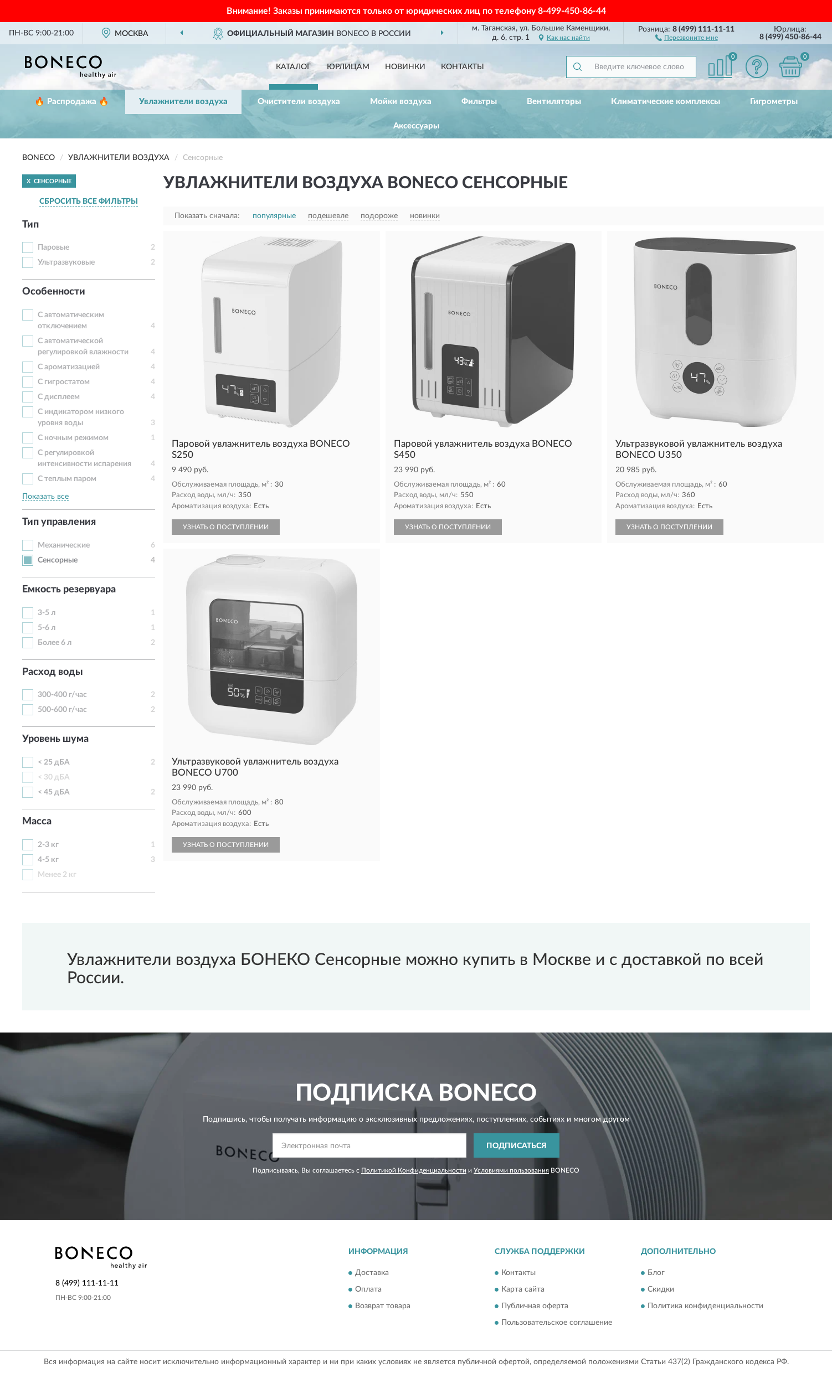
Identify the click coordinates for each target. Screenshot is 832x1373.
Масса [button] (37, 822)
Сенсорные (58, 560)
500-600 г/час (62, 710)
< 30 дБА (54, 777)
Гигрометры (774, 101)
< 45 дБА (54, 792)
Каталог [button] (293, 67)
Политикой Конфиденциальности (413, 1170)
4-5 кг (48, 860)
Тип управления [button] (59, 522)
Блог (656, 1273)
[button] (686, 37)
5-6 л (46, 628)
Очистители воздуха (299, 101)
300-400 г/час (62, 695)
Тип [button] (30, 225)
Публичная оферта (534, 1306)
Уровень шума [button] (55, 739)
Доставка (372, 1273)
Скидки (661, 1289)
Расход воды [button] (52, 672)
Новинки (405, 67)
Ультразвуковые (66, 262)
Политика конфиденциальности (705, 1306)
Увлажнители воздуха (183, 101)
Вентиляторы (554, 101)
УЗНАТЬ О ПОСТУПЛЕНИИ (226, 527)
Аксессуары (416, 126)
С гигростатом (64, 382)
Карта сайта (523, 1289)
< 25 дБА (54, 762)
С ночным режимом (73, 438)
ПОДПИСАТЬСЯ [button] (516, 1146)
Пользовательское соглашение (556, 1322)
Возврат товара (382, 1306)
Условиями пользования (511, 1170)
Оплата (368, 1289)
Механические (64, 545)
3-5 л (46, 613)
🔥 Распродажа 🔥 (71, 101)
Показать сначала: (207, 216)
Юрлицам (348, 67)
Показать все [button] (45, 496)
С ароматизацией (69, 367)
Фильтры (479, 101)
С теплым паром (67, 479)
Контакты (462, 67)
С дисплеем (59, 397)
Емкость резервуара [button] (69, 590)
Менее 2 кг (57, 875)
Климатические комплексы (665, 101)
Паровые (53, 247)
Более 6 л (54, 643)
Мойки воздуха (401, 101)
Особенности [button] (53, 292)
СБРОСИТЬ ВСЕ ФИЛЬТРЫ (88, 201)
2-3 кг (48, 845)
